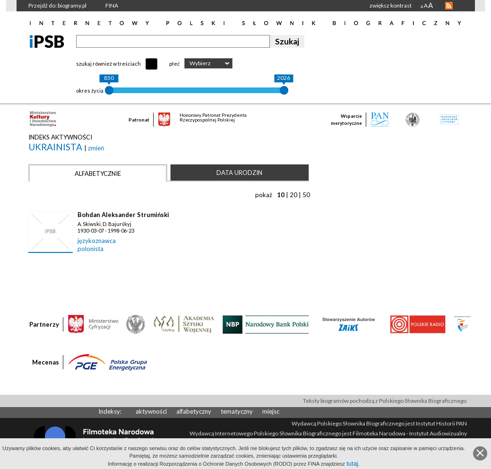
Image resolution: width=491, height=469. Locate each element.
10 (280, 195)
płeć (174, 64)
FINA (111, 5)
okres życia (89, 90)
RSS (449, 5)
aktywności (151, 411)
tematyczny (237, 411)
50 (306, 195)
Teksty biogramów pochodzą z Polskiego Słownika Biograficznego (384, 400)
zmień (96, 148)
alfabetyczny (193, 411)
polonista (90, 248)
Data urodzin (239, 172)
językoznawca (97, 240)
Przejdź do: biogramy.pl (57, 5)
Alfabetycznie (98, 173)
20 (293, 195)
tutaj (352, 463)
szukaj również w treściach (108, 64)
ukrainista (56, 146)
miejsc (270, 411)
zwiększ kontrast (391, 5)
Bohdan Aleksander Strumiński (123, 214)
